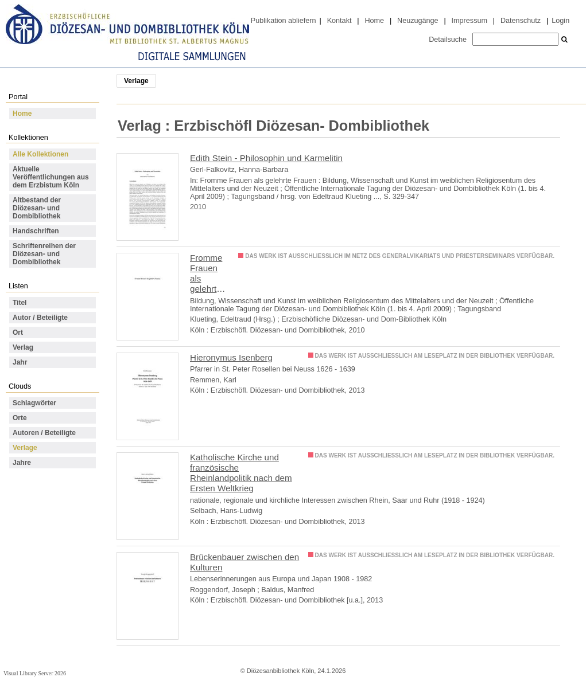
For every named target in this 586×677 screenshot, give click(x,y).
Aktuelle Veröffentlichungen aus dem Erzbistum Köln (51, 177)
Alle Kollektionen (40, 154)
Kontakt (339, 21)
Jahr (20, 362)
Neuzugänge (417, 21)
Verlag (23, 347)
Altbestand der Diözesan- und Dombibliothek (37, 208)
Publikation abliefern (283, 21)
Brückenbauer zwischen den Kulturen (244, 562)
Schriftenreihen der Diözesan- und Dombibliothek (44, 254)
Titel (19, 303)
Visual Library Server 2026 (34, 673)
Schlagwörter (34, 403)
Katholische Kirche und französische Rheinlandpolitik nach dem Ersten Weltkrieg (241, 473)
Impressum (469, 21)
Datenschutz (520, 21)
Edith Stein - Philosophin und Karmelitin (266, 158)
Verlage (25, 448)
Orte (20, 418)
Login (560, 21)
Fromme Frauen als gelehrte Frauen (206, 274)
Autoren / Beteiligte (44, 433)
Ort (18, 332)
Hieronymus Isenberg (231, 357)
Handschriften (36, 231)
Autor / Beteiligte (40, 318)
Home (374, 21)
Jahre (22, 463)
